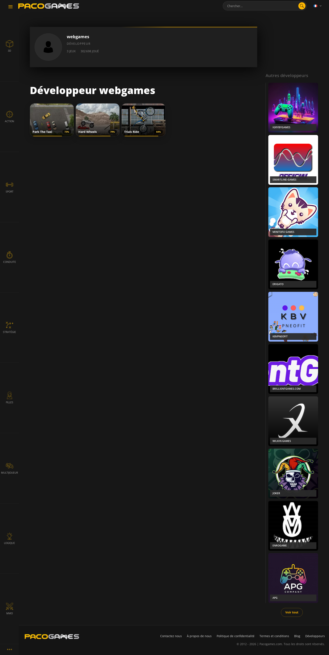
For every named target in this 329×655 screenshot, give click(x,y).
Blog (297, 636)
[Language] (318, 5)
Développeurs (315, 636)
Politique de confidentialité (235, 636)
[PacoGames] (52, 636)
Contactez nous (171, 636)
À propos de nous (199, 636)
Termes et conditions (274, 636)
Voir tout (291, 612)
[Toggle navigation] (10, 7)
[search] (301, 5)
